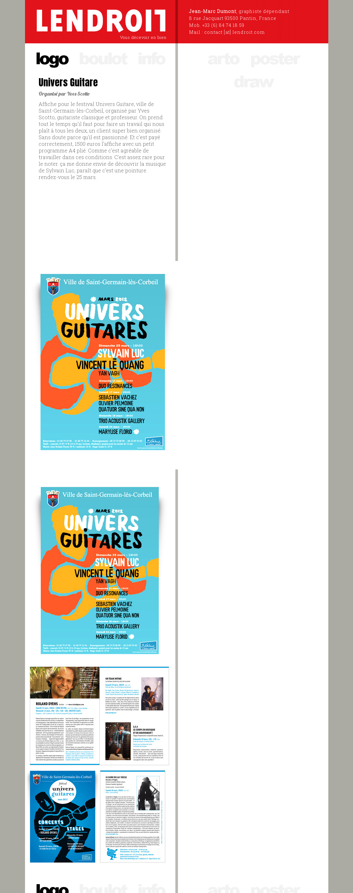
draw (253, 80)
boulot (102, 57)
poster (274, 57)
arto (223, 57)
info (151, 57)
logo (51, 57)
